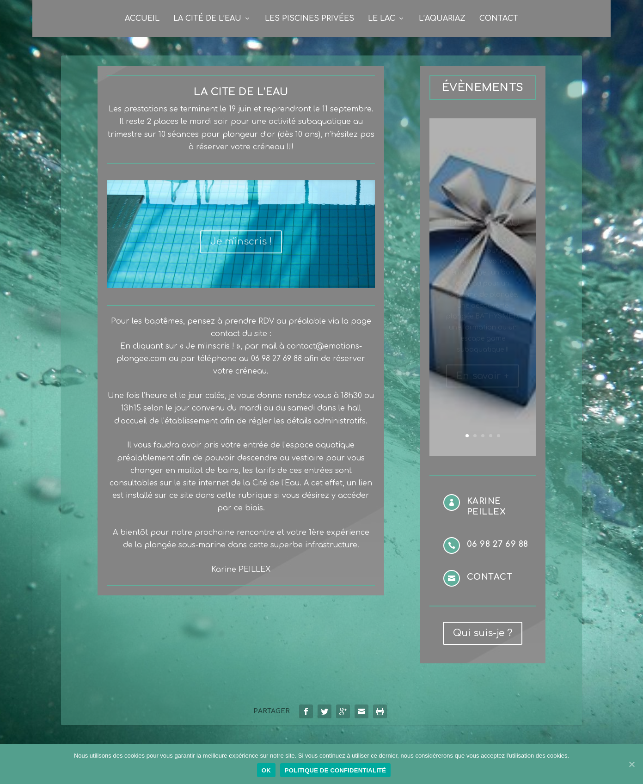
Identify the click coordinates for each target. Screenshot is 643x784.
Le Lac (381, 18)
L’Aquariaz (442, 18)
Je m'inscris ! (241, 247)
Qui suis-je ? (482, 633)
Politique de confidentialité (335, 770)
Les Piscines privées (309, 18)
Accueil (142, 18)
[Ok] (631, 764)
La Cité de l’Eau (207, 18)
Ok (266, 770)
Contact (498, 18)
